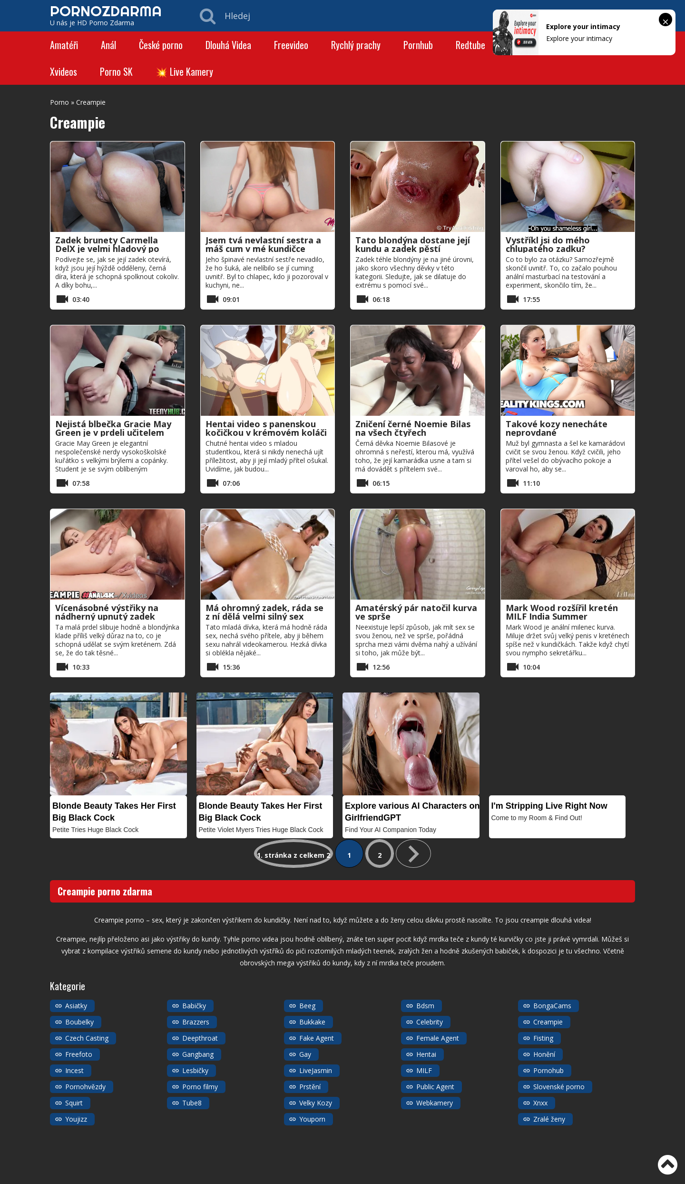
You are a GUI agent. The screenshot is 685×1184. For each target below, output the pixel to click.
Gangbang (198, 1054)
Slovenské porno (559, 1086)
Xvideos (63, 71)
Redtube (470, 45)
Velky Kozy (315, 1102)
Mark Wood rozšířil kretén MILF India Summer (562, 612)
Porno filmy (200, 1086)
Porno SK (116, 71)
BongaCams (552, 1005)
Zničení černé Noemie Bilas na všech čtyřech (412, 428)
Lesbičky (195, 1070)
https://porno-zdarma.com (115, 1150)
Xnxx (540, 1102)
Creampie (548, 1021)
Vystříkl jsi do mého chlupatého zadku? (548, 244)
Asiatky (76, 1005)
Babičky (194, 1005)
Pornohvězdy (85, 1086)
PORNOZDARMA (106, 11)
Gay (305, 1054)
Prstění (310, 1086)
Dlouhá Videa (228, 45)
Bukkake (312, 1021)
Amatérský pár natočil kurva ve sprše (416, 612)
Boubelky (79, 1021)
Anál (108, 45)
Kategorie (620, 1174)
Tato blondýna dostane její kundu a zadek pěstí (412, 244)
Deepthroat (200, 1038)
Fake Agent (316, 1038)
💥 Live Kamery (184, 71)
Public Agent (435, 1086)
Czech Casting (86, 1038)
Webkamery (434, 1102)
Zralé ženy (549, 1119)
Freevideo (291, 45)
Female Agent (437, 1038)
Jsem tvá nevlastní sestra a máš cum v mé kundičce (263, 244)
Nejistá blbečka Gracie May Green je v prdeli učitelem (113, 428)
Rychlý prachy (356, 45)
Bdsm (425, 1005)
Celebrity (429, 1021)
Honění (544, 1054)
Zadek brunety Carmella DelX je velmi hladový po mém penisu (107, 248)
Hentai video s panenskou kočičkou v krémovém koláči (266, 428)
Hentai (426, 1054)
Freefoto (78, 1054)
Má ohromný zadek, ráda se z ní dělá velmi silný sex (264, 612)
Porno (59, 102)
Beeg (307, 1005)
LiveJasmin (315, 1070)
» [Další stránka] (413, 853)
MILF (424, 1070)
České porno (161, 45)
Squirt (74, 1102)
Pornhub (418, 45)
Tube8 (192, 1102)
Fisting (543, 1038)
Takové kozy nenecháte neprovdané (556, 428)
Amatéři (64, 45)
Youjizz (76, 1119)
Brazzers (195, 1021)
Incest (74, 1070)
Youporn (312, 1119)
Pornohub (548, 1070)
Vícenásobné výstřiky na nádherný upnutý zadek (106, 612)
